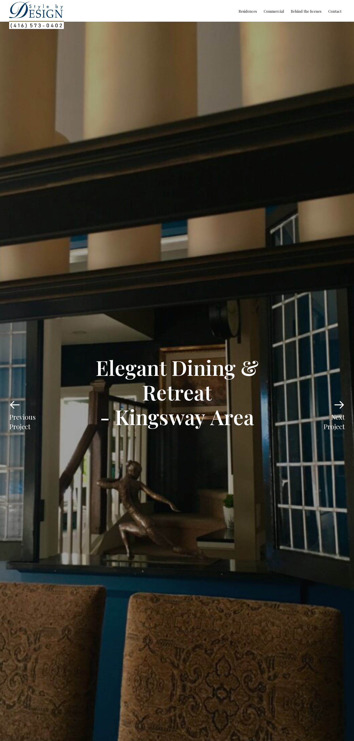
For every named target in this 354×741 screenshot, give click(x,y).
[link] (247, 11)
